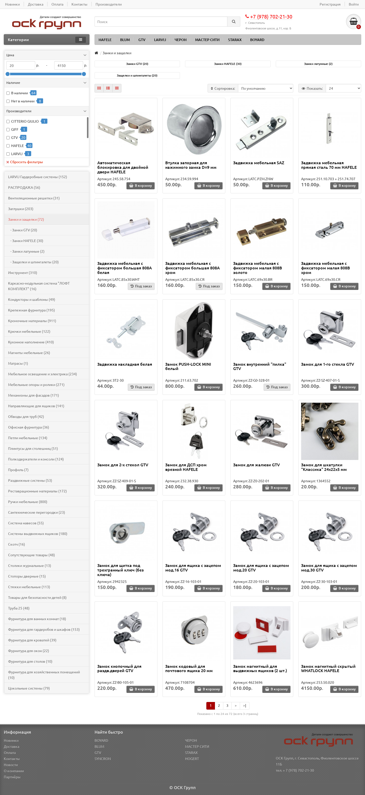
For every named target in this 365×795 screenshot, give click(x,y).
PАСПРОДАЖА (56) (24, 187)
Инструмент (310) (22, 272)
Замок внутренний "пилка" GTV (259, 366)
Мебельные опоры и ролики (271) (36, 384)
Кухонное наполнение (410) (31, 342)
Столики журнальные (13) (29, 565)
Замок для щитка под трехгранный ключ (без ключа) (120, 569)
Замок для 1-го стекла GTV (327, 364)
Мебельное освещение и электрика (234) (42, 374)
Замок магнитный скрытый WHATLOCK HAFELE (328, 668)
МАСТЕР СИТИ (207, 39)
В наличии (19, 92)
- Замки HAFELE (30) (25, 240)
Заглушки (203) (20, 208)
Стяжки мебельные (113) (29, 586)
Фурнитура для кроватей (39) (32, 640)
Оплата (10, 752)
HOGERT (192, 758)
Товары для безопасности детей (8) (37, 597)
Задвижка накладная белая (124, 364)
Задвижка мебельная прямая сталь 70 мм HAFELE (329, 165)
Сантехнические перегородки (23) (36, 512)
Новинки (11, 740)
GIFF (15, 129)
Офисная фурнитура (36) (28, 427)
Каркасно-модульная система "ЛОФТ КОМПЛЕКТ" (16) (39, 286)
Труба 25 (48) (19, 608)
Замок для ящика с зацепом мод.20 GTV (261, 567)
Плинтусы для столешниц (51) (33, 448)
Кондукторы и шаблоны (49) (31, 299)
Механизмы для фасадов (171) (33, 395)
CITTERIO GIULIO (25, 121)
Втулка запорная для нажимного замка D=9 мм (190, 165)
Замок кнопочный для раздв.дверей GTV (119, 668)
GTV (141, 39)
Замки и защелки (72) (26, 219)
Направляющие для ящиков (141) (36, 405)
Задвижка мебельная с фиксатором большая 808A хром (192, 267)
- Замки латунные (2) (26, 251)
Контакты (12, 758)
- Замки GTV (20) (22, 230)
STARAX (235, 39)
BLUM (125, 39)
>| (244, 705)
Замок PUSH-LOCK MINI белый (188, 366)
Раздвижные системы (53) (30, 480)
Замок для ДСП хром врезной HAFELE (186, 467)
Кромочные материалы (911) (32, 320)
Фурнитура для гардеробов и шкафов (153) (44, 629)
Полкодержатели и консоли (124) (36, 459)
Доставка (11, 746)
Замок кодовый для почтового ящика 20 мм (189, 668)
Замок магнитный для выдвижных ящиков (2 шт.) (260, 668)
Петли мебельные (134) (27, 437)
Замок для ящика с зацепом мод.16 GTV (193, 567)
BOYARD (257, 39)
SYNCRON (103, 758)
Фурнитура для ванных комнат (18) (37, 618)
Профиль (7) (18, 469)
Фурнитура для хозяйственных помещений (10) (44, 675)
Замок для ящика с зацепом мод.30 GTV (329, 567)
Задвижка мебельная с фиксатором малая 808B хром (325, 267)
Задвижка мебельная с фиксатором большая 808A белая (124, 267)
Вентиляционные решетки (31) (34, 198)
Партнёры (12, 776)
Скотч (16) (16, 544)
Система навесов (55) (26, 523)
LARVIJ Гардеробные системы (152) (37, 176)
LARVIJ (160, 39)
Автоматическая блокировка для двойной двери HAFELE (122, 167)
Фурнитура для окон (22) (28, 650)
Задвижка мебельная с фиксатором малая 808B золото (257, 267)
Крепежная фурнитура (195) (31, 310)
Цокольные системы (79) (29, 688)
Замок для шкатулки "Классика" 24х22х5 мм (324, 467)
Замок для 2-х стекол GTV (122, 464)
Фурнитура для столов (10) (30, 661)
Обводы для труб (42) (26, 416)
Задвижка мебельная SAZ (258, 162)
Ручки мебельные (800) (27, 501)
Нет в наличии (22, 101)
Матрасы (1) (18, 363)
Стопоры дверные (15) (27, 576)
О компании (14, 770)
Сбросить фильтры (24, 161)
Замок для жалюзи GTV (256, 464)
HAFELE (105, 39)
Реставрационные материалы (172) (37, 491)
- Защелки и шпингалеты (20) (33, 262)
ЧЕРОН (181, 39)
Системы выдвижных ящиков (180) (37, 533)
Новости (11, 764)
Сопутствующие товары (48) (31, 554)
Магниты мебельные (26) (29, 352)
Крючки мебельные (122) (29, 331)
